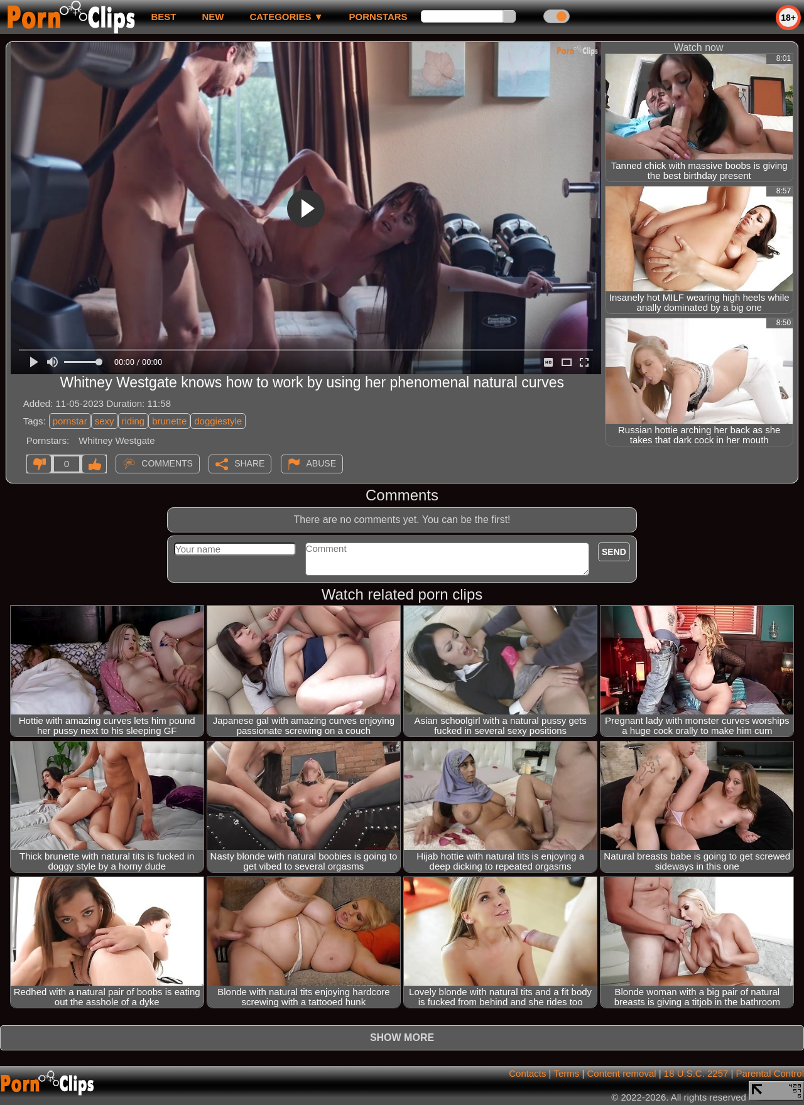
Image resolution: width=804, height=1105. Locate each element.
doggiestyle (218, 421)
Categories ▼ (286, 16)
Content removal (621, 1073)
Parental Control (770, 1073)
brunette (169, 421)
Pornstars (378, 16)
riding (133, 421)
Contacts (527, 1073)
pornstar (70, 421)
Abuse (321, 463)
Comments (167, 463)
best (163, 16)
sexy (104, 421)
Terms (566, 1073)
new (213, 16)
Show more (402, 1037)
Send (614, 552)
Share (249, 463)
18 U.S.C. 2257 (696, 1073)
